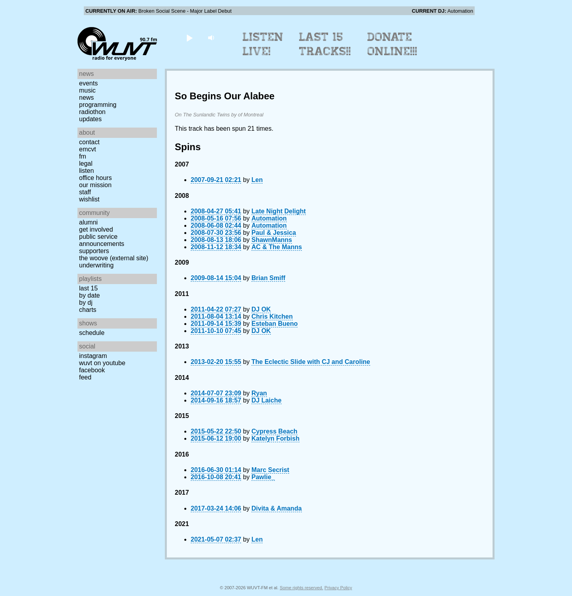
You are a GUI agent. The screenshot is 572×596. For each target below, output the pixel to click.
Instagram (93, 355)
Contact (89, 142)
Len (257, 179)
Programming (97, 104)
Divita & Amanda (276, 508)
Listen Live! (263, 44)
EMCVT (87, 149)
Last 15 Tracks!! (325, 44)
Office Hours (95, 177)
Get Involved (96, 229)
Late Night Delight (278, 211)
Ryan (259, 393)
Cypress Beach (274, 431)
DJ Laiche (266, 400)
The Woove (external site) (113, 258)
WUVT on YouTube (102, 363)
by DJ (86, 302)
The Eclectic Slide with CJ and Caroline (310, 361)
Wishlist (89, 199)
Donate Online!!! (392, 44)
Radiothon (92, 111)
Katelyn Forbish (275, 438)
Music (87, 90)
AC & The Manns (276, 247)
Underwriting (96, 265)
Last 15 (88, 288)
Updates (90, 119)
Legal (86, 163)
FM (82, 156)
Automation (269, 218)
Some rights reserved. (301, 587)
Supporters (94, 251)
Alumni (88, 222)
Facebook (92, 370)
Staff (85, 192)
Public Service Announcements (101, 240)
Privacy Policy (338, 587)
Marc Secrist (270, 469)
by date (89, 295)
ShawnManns (271, 239)
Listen (86, 170)
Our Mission (95, 185)
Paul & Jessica (273, 232)
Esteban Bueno (274, 323)
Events (88, 83)
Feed (85, 377)
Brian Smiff (268, 278)
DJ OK (261, 309)
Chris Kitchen (272, 316)
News (86, 97)
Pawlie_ (263, 477)
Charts (88, 309)
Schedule (91, 332)
